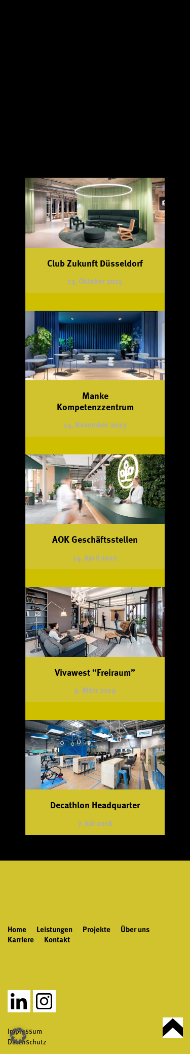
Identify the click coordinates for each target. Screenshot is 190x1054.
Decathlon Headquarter (95, 804)
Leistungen (54, 929)
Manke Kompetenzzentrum (95, 401)
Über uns (135, 929)
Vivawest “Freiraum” (95, 672)
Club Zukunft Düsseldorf (95, 263)
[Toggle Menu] (174, 22)
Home (17, 929)
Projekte (96, 929)
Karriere (21, 939)
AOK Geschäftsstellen (95, 539)
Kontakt (57, 939)
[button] (18, 1035)
